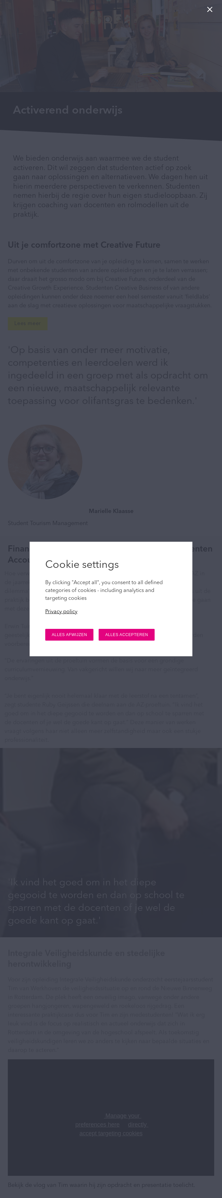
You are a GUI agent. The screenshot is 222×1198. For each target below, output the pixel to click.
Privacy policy (61, 612)
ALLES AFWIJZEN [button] (69, 634)
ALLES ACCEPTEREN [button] (126, 634)
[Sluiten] (211, 11)
